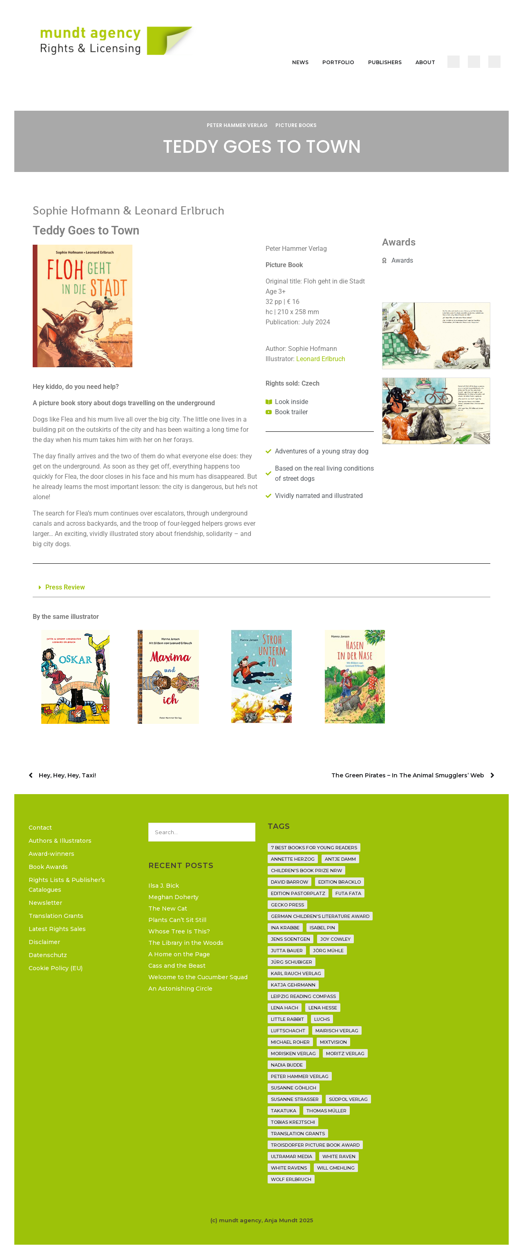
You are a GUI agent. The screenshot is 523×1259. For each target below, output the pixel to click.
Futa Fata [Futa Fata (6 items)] (348, 893)
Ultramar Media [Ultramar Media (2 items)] (291, 1156)
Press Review (65, 587)
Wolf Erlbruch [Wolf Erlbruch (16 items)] (291, 1179)
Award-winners (51, 853)
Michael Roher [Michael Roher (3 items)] (290, 1042)
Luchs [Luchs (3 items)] (322, 1019)
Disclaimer (44, 942)
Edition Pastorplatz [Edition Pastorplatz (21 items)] (298, 893)
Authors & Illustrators (60, 840)
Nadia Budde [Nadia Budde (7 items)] (287, 1065)
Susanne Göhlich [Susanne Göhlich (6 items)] (293, 1088)
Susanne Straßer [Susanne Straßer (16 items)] (295, 1099)
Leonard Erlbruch (320, 359)
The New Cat (167, 908)
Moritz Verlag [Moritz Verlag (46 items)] (345, 1053)
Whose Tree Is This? (179, 931)
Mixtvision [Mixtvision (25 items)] (333, 1042)
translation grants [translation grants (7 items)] (298, 1133)
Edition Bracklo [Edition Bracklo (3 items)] (339, 882)
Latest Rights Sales (57, 929)
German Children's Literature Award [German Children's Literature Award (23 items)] (320, 916)
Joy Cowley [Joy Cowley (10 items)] (335, 939)
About (425, 62)
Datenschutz (48, 955)
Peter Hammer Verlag (237, 125)
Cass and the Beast (177, 965)
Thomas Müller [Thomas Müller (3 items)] (326, 1111)
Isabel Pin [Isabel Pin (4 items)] (322, 928)
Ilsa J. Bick (163, 885)
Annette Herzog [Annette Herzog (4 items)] (293, 859)
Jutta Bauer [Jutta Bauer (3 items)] (287, 950)
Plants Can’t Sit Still (177, 920)
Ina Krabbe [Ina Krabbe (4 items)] (285, 928)
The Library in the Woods (186, 942)
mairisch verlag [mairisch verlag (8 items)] (336, 1031)
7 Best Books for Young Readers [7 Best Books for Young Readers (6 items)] (314, 847)
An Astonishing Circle (180, 988)
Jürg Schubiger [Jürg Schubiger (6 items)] (291, 962)
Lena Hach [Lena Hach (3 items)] (284, 1008)
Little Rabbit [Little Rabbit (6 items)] (287, 1019)
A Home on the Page (179, 954)
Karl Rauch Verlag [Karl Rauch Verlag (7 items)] (296, 973)
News (300, 62)
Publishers (385, 62)
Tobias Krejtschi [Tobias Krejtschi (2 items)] (293, 1122)
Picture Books (296, 125)
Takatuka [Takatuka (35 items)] (283, 1111)
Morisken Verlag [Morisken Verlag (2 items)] (293, 1053)
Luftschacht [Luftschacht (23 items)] (288, 1031)
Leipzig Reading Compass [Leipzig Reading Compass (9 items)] (303, 996)
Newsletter (45, 902)
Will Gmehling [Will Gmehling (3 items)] (336, 1168)
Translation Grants (56, 916)
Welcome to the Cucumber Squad (198, 977)
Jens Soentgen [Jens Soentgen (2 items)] (290, 939)
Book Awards (48, 867)
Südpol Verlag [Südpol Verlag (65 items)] (348, 1099)
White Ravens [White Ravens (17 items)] (289, 1168)
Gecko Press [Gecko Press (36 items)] (287, 905)
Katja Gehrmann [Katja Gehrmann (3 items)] (293, 985)
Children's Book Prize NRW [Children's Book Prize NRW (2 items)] (306, 870)
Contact (40, 827)
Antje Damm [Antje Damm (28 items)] (340, 859)
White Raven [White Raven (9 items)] (338, 1156)
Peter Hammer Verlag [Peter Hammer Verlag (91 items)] (300, 1076)
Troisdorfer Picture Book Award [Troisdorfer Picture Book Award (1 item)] (315, 1145)
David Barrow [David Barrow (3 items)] (289, 882)
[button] (261, 587)
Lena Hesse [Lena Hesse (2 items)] (322, 1008)
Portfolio (338, 62)
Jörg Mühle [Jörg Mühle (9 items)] (328, 950)
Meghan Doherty (173, 897)
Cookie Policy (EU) (56, 968)
